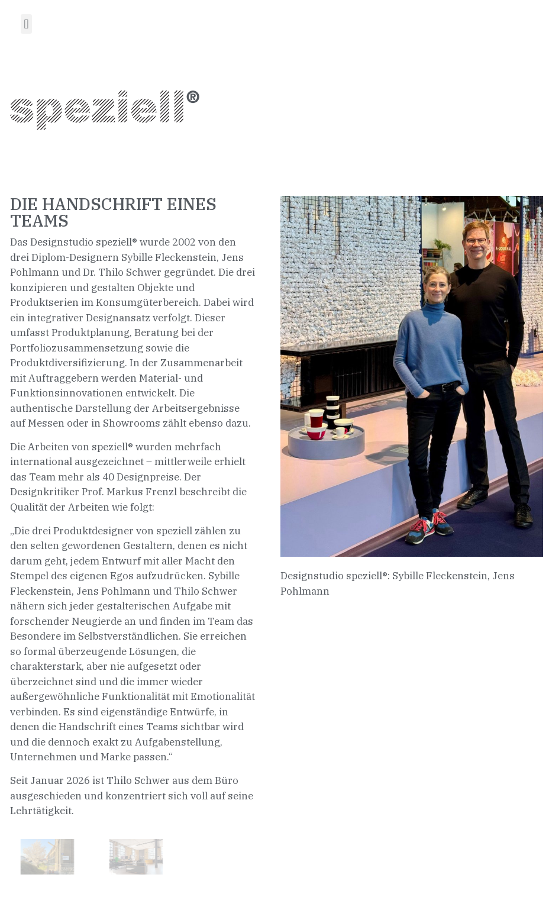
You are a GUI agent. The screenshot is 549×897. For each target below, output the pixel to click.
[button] (26, 24)
